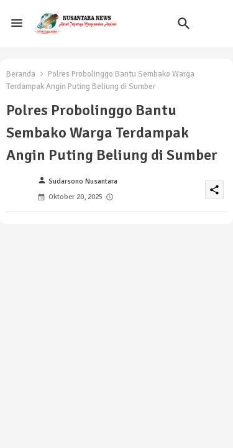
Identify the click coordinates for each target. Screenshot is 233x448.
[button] (183, 23)
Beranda (20, 74)
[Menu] (17, 23)
